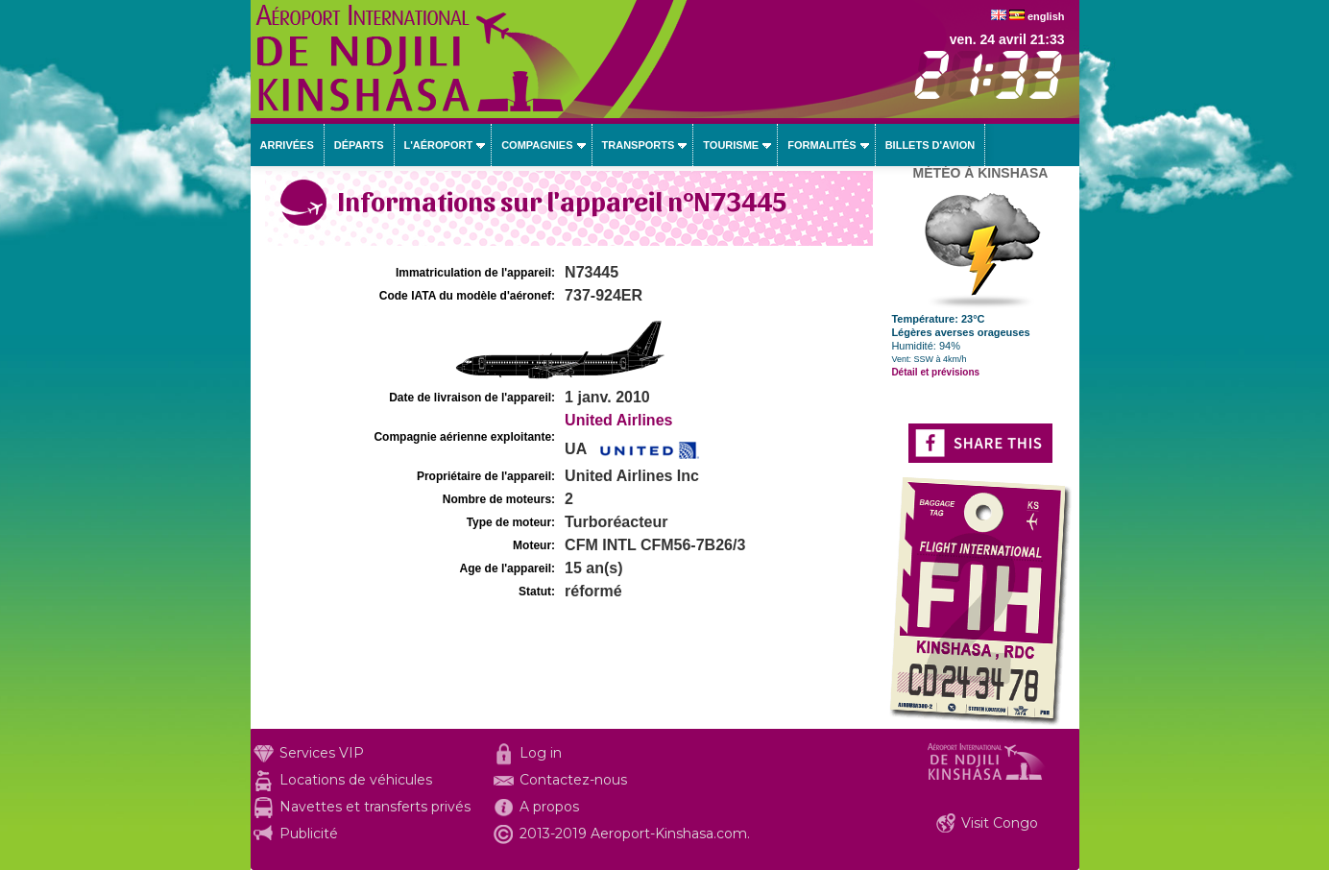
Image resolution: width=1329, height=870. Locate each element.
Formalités (822, 145)
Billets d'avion (930, 145)
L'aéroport (438, 145)
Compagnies (536, 145)
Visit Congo (999, 823)
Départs (359, 145)
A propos (549, 806)
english (1046, 16)
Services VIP (321, 752)
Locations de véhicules (355, 779)
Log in (541, 752)
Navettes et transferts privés (375, 806)
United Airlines (618, 420)
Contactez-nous (573, 779)
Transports (638, 145)
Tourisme (731, 145)
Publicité (308, 833)
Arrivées (287, 145)
